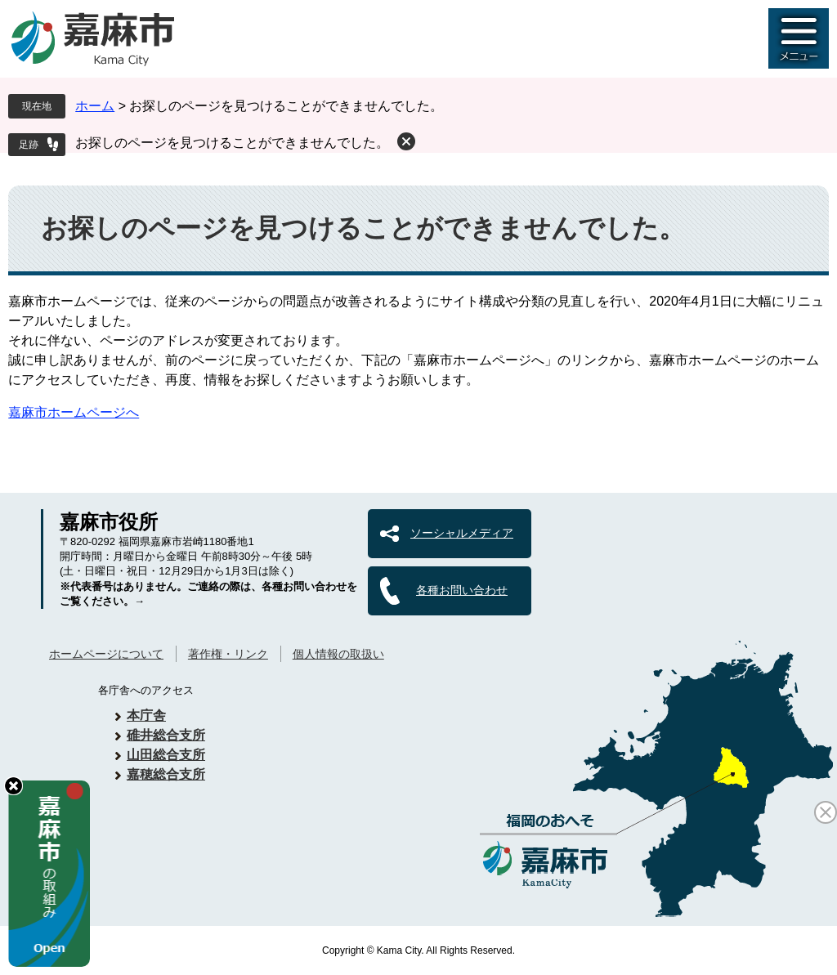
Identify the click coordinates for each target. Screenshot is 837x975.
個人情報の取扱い (338, 653)
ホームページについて (106, 653)
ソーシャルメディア (461, 532)
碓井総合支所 (166, 735)
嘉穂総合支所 (166, 774)
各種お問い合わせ (462, 590)
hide (13, 785)
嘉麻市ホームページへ (73, 412)
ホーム (94, 106)
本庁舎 (146, 715)
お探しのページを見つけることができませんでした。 (232, 143)
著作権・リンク (228, 653)
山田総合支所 (166, 755)
